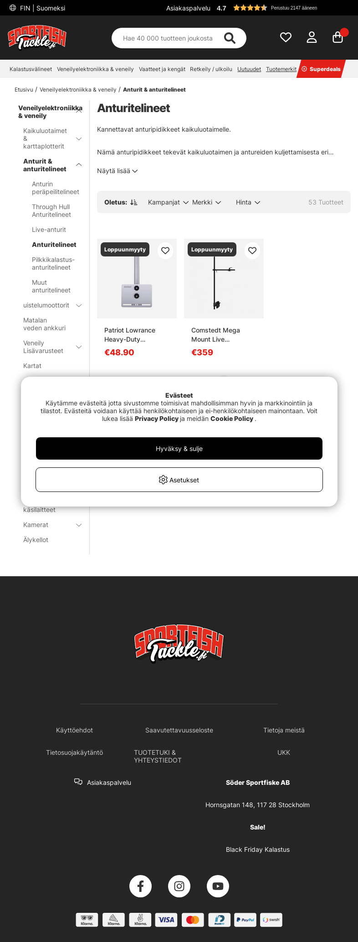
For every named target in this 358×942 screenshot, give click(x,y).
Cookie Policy (231, 418)
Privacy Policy (157, 418)
